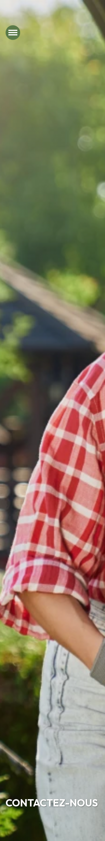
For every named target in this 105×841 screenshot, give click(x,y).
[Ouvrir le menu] (13, 32)
